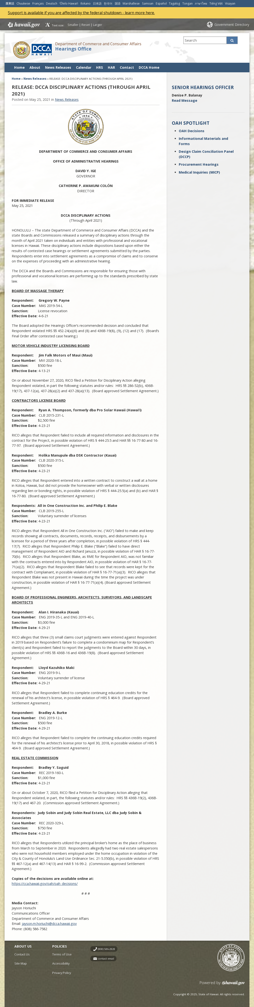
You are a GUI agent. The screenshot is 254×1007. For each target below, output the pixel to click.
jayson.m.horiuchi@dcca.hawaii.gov (49, 923)
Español (161, 3)
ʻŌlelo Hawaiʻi (68, 3)
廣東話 (10, 3)
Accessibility (60, 963)
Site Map (20, 963)
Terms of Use (62, 954)
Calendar (83, 67)
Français (38, 3)
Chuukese (23, 3)
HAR (111, 67)
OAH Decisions (191, 131)
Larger (97, 25)
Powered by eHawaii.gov (222, 985)
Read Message (184, 100)
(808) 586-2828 (106, 949)
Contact (127, 67)
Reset (85, 25)
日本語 (97, 3)
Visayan (230, 3)
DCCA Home (149, 67)
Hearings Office (73, 49)
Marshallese (131, 3)
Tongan (187, 3)
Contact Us (22, 954)
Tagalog (174, 3)
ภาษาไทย (201, 3)
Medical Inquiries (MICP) (199, 172)
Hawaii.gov (23, 24)
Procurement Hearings (199, 164)
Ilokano (86, 3)
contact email (106, 958)
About (34, 67)
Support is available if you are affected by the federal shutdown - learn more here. (81, 12)
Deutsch (51, 3)
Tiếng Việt (216, 3)
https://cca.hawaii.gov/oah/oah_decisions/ (45, 883)
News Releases (58, 67)
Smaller (73, 25)
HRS (99, 67)
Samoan (147, 3)
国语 (118, 3)
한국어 (108, 3)
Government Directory (231, 24)
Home (19, 67)
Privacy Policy (61, 973)
